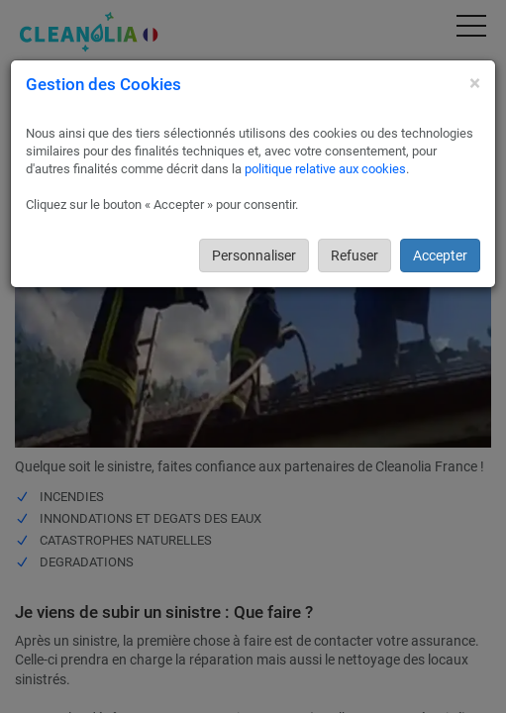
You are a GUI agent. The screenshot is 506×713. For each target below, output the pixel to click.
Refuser (354, 255)
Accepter (440, 255)
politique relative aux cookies (325, 168)
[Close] (474, 83)
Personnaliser (254, 255)
